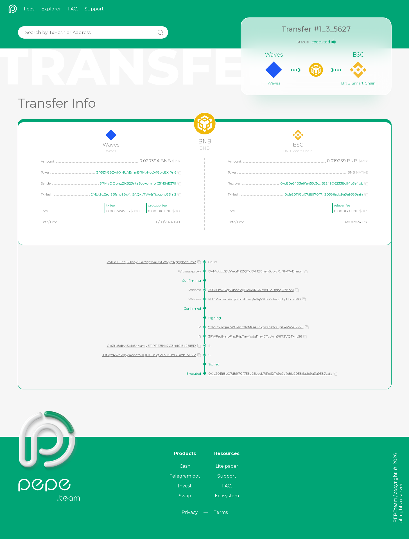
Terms (221, 512)
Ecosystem (227, 495)
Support (94, 9)
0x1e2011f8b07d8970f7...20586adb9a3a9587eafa (323, 194)
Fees (29, 9)
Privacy (190, 512)
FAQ (73, 9)
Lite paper (227, 466)
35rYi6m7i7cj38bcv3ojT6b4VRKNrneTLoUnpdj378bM (251, 290)
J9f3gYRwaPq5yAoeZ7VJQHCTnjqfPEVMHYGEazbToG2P (149, 355)
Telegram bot (185, 476)
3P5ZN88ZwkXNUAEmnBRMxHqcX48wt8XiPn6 (136, 172)
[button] (179, 172)
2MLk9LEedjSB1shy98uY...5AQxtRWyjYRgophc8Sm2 (133, 194)
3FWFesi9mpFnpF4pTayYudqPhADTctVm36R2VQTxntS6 (255, 336)
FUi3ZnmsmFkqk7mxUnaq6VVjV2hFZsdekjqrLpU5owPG (254, 299)
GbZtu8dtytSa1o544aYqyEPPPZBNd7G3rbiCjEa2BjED (151, 345)
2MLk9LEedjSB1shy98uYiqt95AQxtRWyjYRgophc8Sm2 (151, 262)
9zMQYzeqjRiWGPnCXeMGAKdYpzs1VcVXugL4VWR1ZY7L (256, 327)
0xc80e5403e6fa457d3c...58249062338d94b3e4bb (321, 183)
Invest (185, 486)
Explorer (51, 9)
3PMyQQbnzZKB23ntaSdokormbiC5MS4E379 (138, 183)
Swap (185, 495)
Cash (185, 466)
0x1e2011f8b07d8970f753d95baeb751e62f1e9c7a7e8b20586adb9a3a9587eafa (270, 373)
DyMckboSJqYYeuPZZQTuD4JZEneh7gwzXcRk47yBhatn (255, 271)
